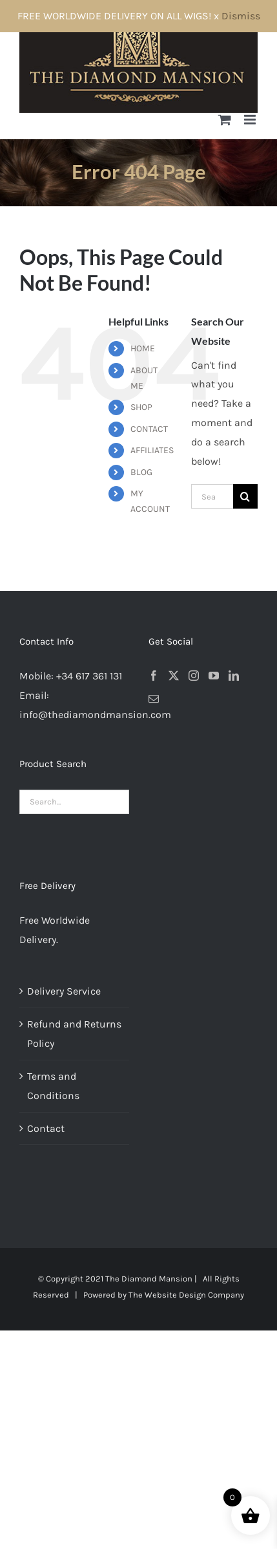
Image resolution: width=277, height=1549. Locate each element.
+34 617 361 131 (89, 676)
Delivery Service (64, 991)
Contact (46, 1128)
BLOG (141, 472)
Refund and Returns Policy (74, 1033)
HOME (142, 348)
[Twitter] (174, 675)
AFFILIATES (152, 450)
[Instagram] (194, 675)
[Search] (245, 496)
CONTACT (149, 429)
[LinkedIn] (234, 675)
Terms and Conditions (53, 1086)
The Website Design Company (186, 1295)
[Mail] (154, 699)
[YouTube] (214, 675)
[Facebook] (154, 675)
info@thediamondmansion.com (95, 714)
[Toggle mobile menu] (251, 119)
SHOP (141, 407)
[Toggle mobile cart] (224, 119)
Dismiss (240, 16)
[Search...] (212, 496)
